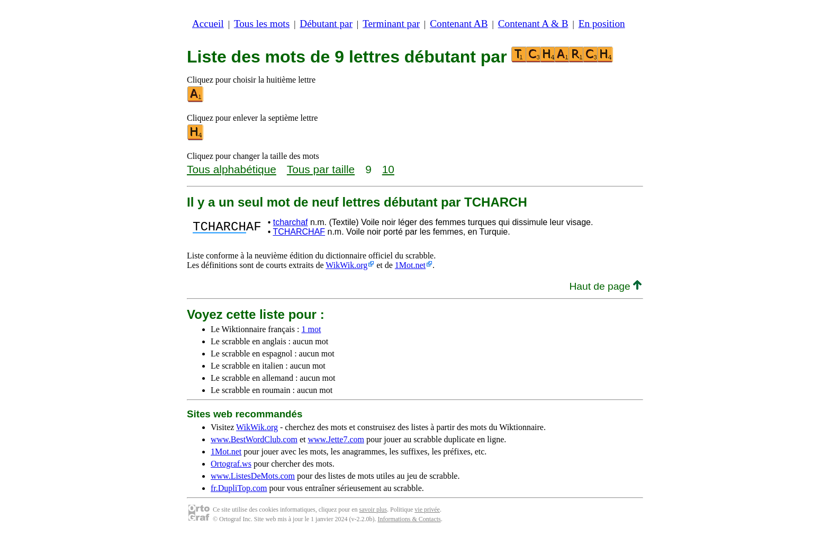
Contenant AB (459, 23)
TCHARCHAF (299, 231)
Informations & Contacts (408, 519)
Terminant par (391, 23)
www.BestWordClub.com (254, 439)
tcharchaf (290, 222)
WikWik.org (346, 265)
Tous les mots (262, 23)
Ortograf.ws (231, 463)
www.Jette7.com (336, 439)
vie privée (427, 509)
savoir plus (373, 509)
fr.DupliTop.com (239, 488)
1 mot (311, 329)
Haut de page (605, 286)
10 (388, 169)
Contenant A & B (533, 23)
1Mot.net (410, 265)
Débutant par (326, 23)
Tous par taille (321, 169)
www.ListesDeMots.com (253, 475)
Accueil (208, 23)
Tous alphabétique (231, 169)
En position (602, 23)
